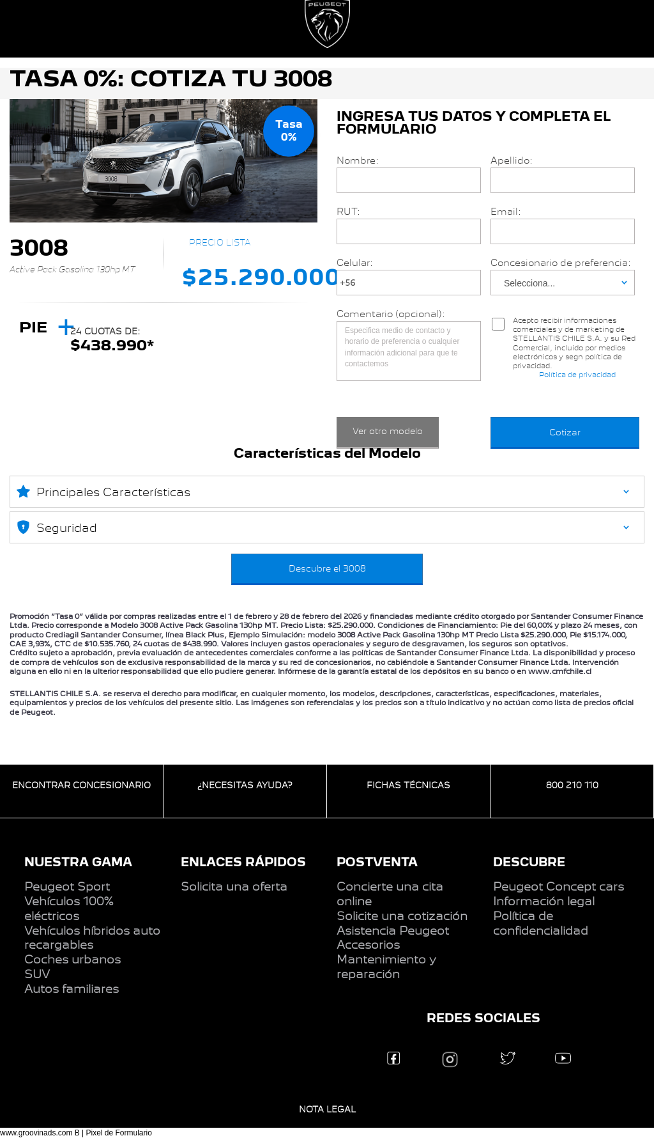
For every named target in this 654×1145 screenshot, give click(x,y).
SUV (37, 974)
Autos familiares (71, 989)
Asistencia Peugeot (393, 931)
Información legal (544, 901)
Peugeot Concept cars (558, 887)
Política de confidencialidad (540, 923)
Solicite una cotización (402, 916)
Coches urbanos (72, 960)
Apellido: (511, 160)
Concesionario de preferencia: (560, 263)
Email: (505, 211)
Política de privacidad (577, 375)
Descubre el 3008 (327, 568)
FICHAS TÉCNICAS (408, 785)
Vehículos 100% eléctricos (68, 908)
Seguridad (57, 527)
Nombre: (358, 160)
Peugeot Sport (67, 887)
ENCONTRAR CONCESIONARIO (81, 785)
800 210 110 (572, 785)
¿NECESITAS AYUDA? (245, 785)
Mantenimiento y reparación (386, 967)
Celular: (355, 263)
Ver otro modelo (388, 431)
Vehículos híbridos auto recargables (92, 938)
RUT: (348, 211)
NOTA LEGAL (327, 1109)
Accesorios (368, 945)
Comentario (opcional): (391, 314)
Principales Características (103, 491)
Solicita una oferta (234, 887)
